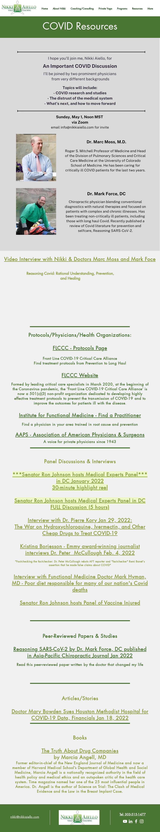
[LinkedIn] (130, 821)
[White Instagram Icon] (141, 821)
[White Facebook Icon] (136, 821)
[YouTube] (125, 821)
